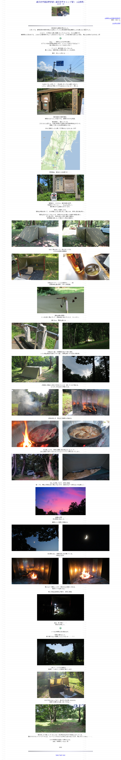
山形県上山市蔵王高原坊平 (112, 18)
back (61, 755)
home (57, 755)
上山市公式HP (116, 23)
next (64, 755)
